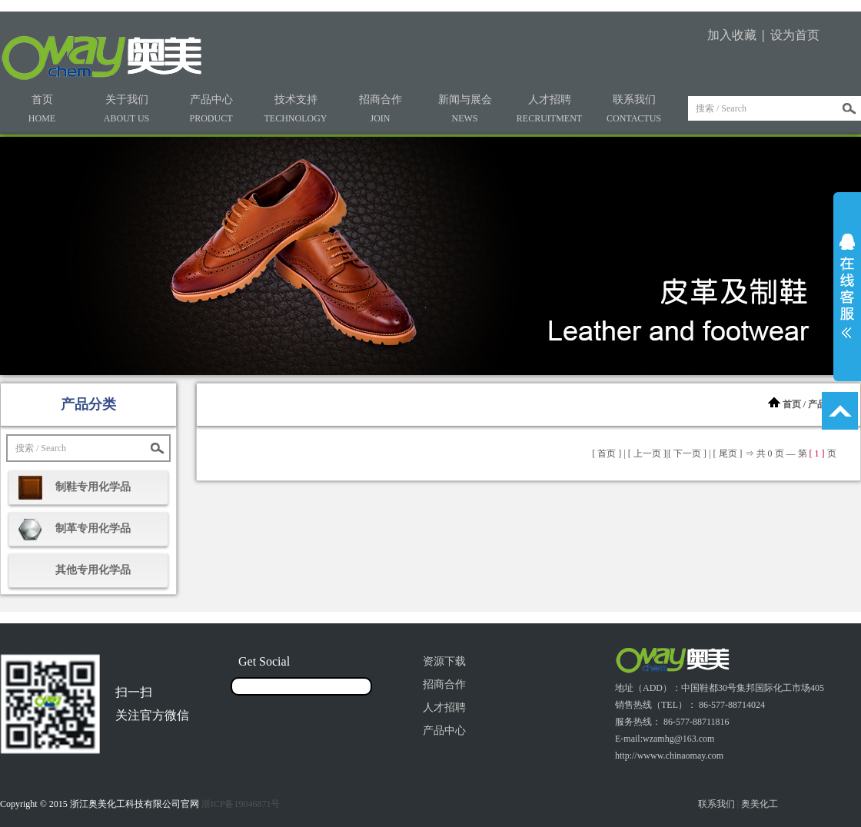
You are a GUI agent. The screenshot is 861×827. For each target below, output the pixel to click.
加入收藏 (731, 35)
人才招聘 (549, 109)
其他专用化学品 (93, 570)
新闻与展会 (465, 109)
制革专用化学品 (93, 528)
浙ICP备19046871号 (241, 804)
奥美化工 (759, 804)
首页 (41, 109)
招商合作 (380, 109)
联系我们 (634, 109)
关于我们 (126, 109)
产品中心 (210, 109)
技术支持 (295, 109)
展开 (847, 286)
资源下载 (444, 661)
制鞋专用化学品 (93, 487)
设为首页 (794, 35)
